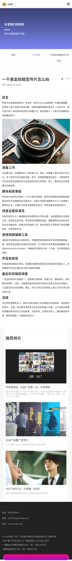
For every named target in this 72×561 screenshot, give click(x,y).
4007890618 (13, 512)
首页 (13, 54)
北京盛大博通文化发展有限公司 (33, 536)
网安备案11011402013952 (37, 540)
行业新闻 (36, 54)
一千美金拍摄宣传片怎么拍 (58, 57)
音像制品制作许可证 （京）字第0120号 (20, 549)
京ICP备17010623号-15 (13, 540)
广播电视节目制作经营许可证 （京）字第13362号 (24, 544)
